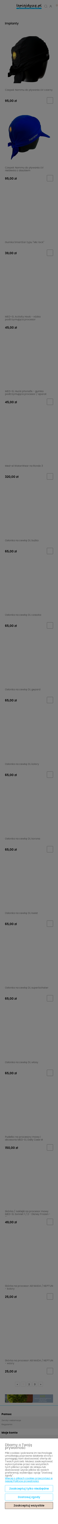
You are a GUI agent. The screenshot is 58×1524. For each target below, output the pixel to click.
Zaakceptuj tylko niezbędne (29, 1488)
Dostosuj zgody (29, 1497)
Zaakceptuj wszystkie (29, 1505)
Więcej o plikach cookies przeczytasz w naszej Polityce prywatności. (29, 1480)
